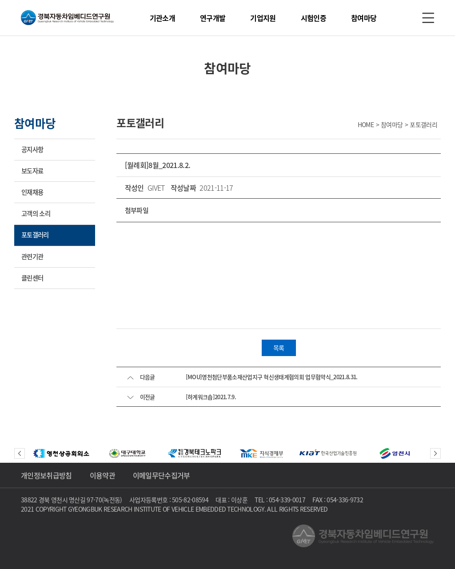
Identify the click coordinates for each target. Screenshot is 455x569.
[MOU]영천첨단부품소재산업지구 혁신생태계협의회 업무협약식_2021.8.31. (272, 377)
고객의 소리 (35, 213)
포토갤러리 (35, 235)
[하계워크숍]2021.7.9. (211, 397)
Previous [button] (19, 453)
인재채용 (32, 192)
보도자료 (32, 171)
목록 (278, 347)
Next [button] (435, 453)
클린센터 (32, 278)
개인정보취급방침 (46, 475)
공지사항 (32, 149)
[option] (61, 453)
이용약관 (102, 475)
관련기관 (32, 256)
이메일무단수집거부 (161, 475)
